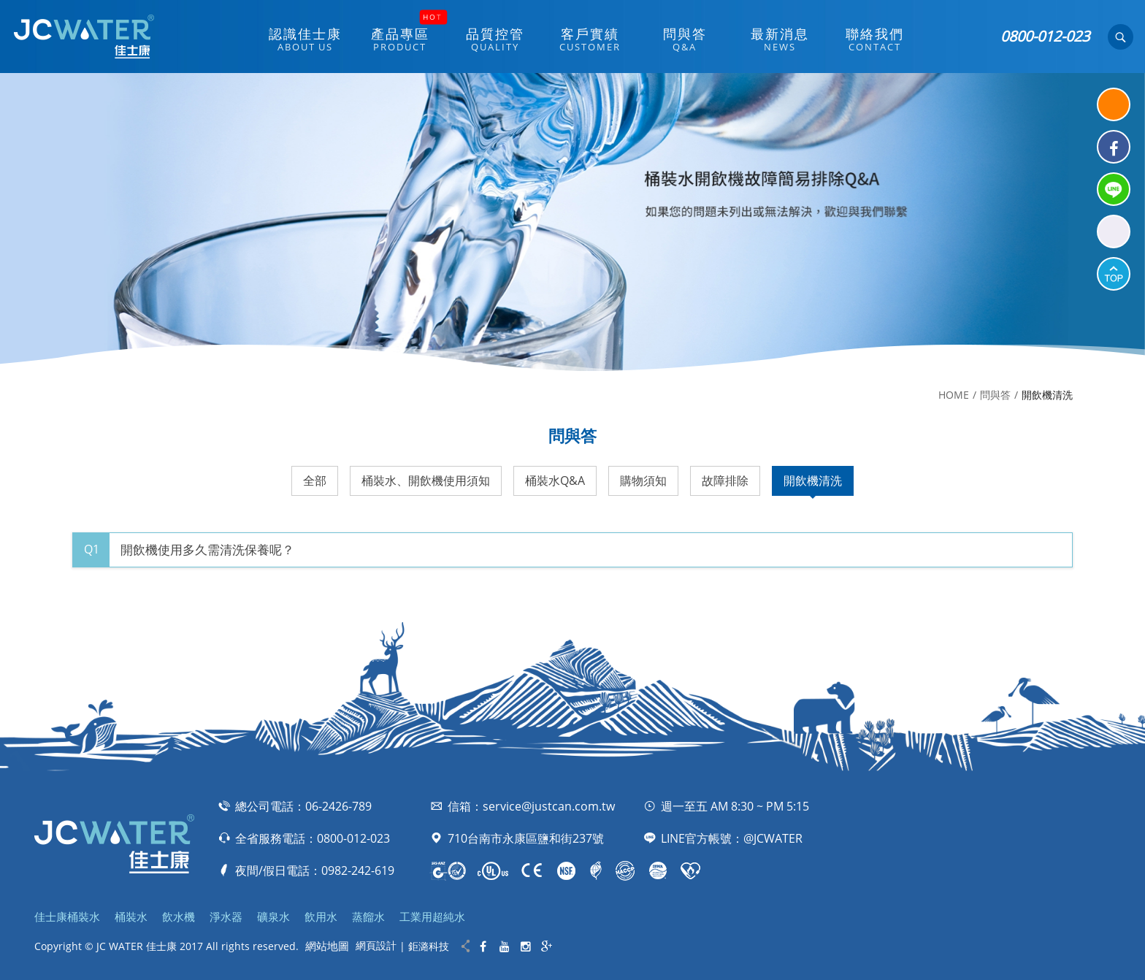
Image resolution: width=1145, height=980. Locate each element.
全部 (314, 480)
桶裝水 (131, 916)
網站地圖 (327, 945)
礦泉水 (273, 916)
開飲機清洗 (813, 480)
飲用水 (321, 916)
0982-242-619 (357, 870)
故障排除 (725, 480)
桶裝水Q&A (555, 480)
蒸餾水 (368, 916)
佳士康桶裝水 (67, 916)
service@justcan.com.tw (549, 806)
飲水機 (178, 916)
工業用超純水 (432, 916)
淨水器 (226, 916)
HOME (953, 395)
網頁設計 (376, 945)
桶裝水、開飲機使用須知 (425, 480)
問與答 (995, 395)
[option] (572, 222)
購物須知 (643, 480)
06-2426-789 (338, 806)
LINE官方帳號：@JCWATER (732, 838)
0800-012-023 (1045, 36)
